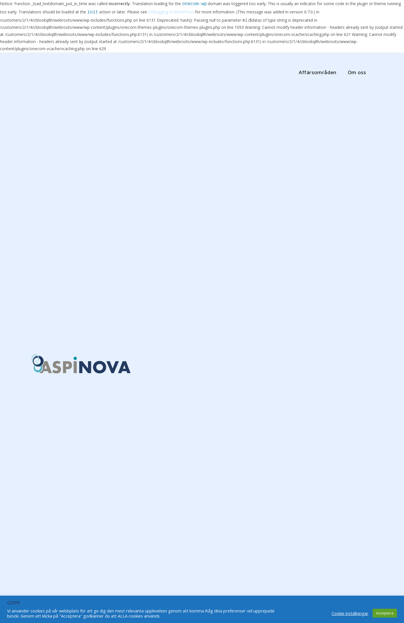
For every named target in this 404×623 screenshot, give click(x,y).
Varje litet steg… (143, 407)
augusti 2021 (297, 429)
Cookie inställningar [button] (350, 613)
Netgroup (51, 485)
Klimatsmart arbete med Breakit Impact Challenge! (230, 361)
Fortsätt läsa (47, 452)
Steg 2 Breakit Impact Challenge (65, 412)
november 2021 (299, 398)
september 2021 (300, 419)
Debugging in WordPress (171, 12)
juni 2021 (293, 440)
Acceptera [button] (384, 613)
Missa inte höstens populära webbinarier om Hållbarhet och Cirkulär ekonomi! (148, 538)
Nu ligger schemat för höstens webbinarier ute (227, 482)
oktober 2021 (297, 408)
